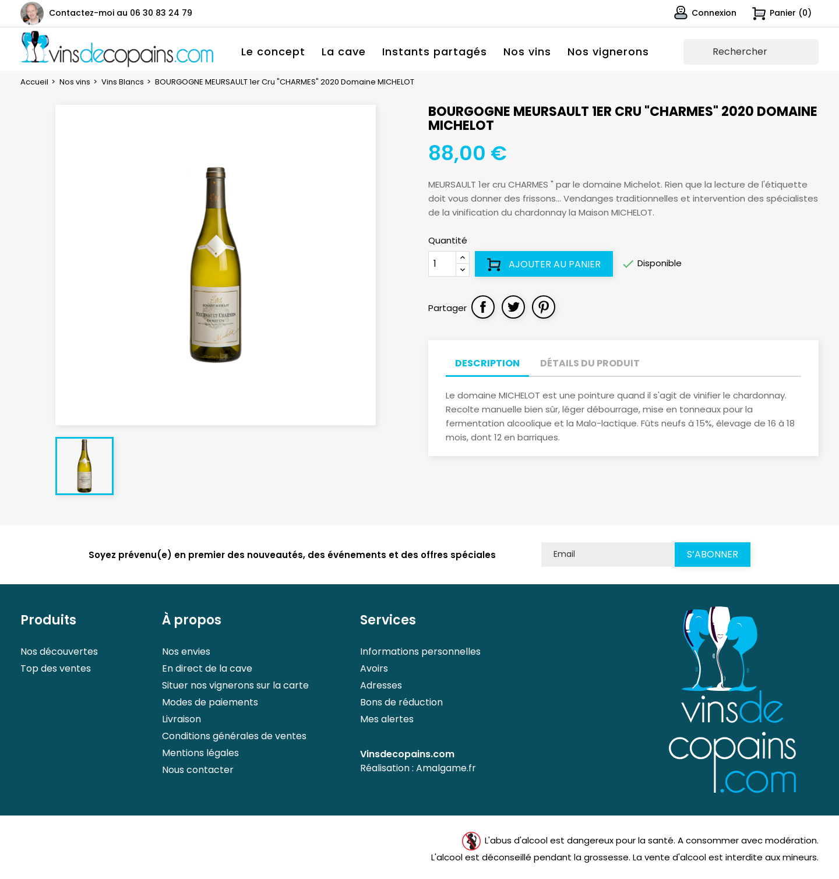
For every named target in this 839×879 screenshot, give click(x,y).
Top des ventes (55, 668)
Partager (483, 306)
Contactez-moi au (120, 13)
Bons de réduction (401, 702)
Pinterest (543, 306)
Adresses (381, 685)
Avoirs (374, 668)
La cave (344, 51)
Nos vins (527, 51)
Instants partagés (434, 51)
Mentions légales (200, 753)
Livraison (181, 719)
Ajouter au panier (544, 264)
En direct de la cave (207, 668)
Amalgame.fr (446, 768)
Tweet (513, 306)
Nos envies (186, 651)
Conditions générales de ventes (234, 736)
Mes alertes (387, 719)
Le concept (273, 51)
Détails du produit (590, 363)
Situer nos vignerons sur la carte (235, 685)
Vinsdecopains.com (407, 754)
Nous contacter (198, 769)
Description (487, 363)
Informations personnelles (420, 651)
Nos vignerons (608, 51)
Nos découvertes (59, 651)
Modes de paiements (210, 702)
